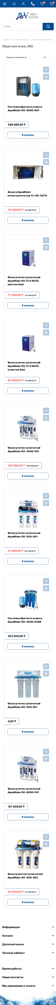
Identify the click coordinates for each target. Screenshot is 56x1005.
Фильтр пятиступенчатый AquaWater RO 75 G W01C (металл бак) (24, 281)
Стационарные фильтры (42, 39)
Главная (6, 39)
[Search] (48, 26)
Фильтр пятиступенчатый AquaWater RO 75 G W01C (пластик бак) (24, 366)
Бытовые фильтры (21, 39)
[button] (23, 3)
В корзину (28, 134)
